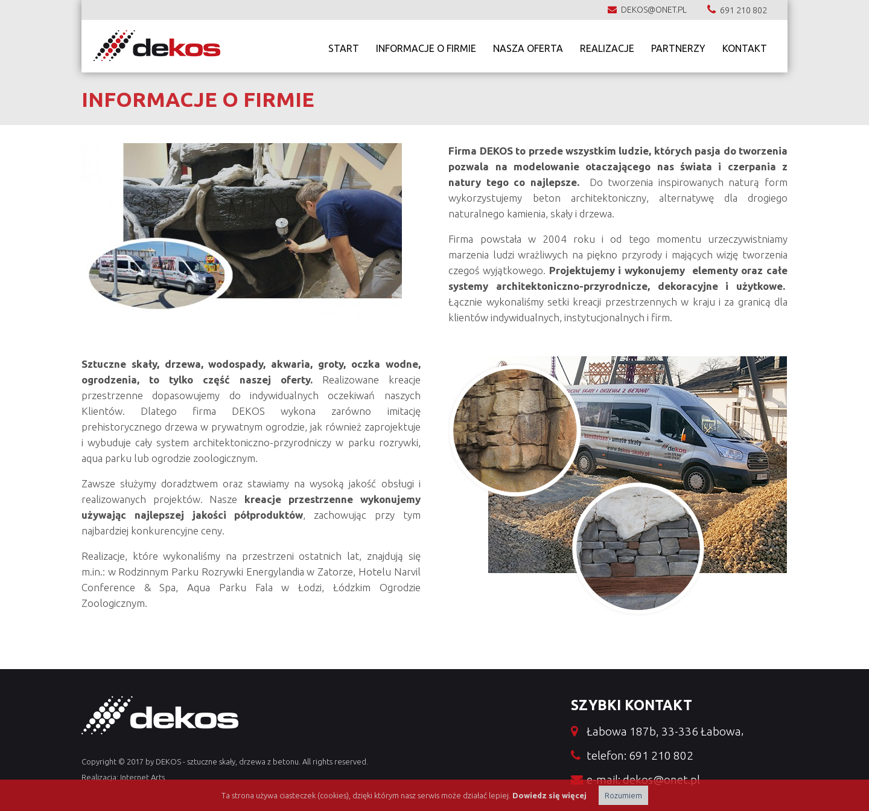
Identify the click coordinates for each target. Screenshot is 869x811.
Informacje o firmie (426, 45)
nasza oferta (528, 45)
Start (343, 45)
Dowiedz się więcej (549, 795)
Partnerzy (678, 45)
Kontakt (744, 45)
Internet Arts (142, 777)
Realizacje (607, 45)
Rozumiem (623, 795)
